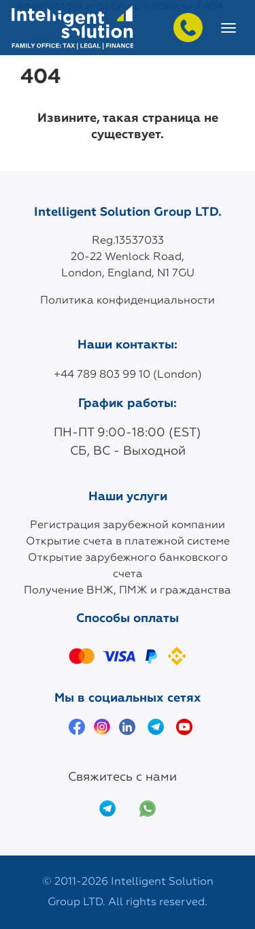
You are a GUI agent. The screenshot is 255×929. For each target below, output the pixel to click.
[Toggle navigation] (228, 27)
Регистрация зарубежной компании (127, 525)
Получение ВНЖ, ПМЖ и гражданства (127, 590)
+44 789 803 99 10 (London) (128, 375)
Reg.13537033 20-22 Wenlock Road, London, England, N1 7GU (127, 257)
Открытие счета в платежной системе (128, 541)
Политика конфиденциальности (127, 300)
